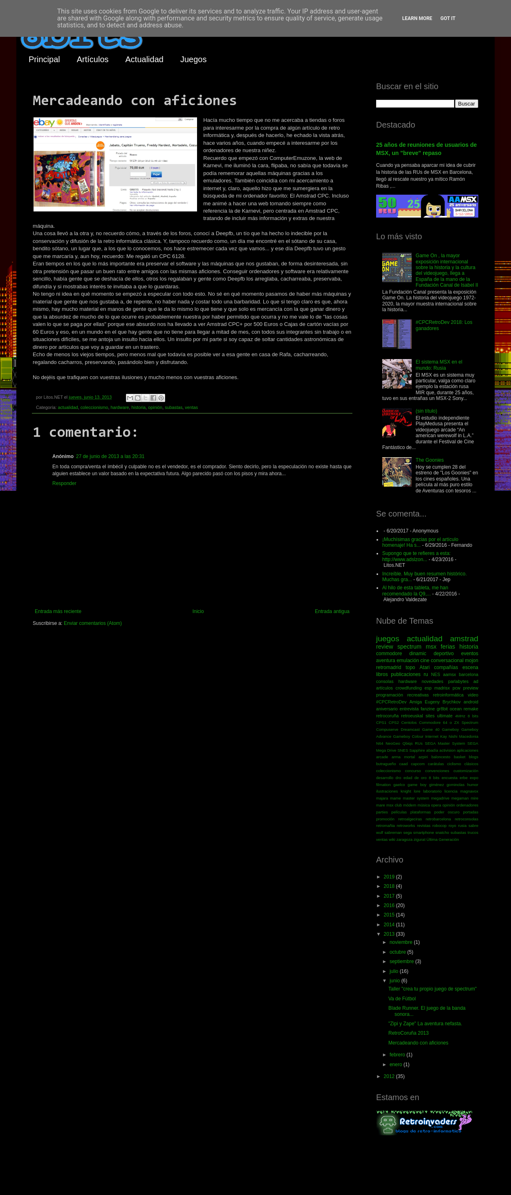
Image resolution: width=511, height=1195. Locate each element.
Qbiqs (407, 743)
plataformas (420, 812)
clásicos (471, 763)
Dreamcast (410, 729)
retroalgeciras (410, 819)
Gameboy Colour (408, 736)
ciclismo (454, 763)
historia (138, 407)
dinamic (417, 653)
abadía (432, 750)
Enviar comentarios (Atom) (93, 623)
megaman (460, 798)
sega (407, 832)
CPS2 (394, 722)
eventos (469, 653)
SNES (402, 750)
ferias (448, 646)
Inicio (198, 611)
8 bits (473, 716)
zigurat (420, 839)
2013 (390, 934)
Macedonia (468, 736)
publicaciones (406, 674)
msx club (394, 805)
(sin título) (426, 411)
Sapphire (417, 750)
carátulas (436, 763)
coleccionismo (94, 407)
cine (424, 660)
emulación (408, 660)
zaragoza (404, 839)
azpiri (423, 757)
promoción (385, 819)
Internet (432, 736)
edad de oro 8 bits (421, 777)
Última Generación (442, 839)
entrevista (409, 708)
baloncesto (440, 757)
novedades (432, 681)
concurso (413, 770)
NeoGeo (392, 743)
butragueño (386, 763)
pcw (456, 687)
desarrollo (384, 777)
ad (475, 681)
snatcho (442, 832)
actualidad (68, 407)
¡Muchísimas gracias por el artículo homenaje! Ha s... (420, 542)
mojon (471, 660)
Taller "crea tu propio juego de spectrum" (432, 989)
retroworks (406, 825)
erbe (464, 777)
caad (403, 763)
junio (395, 981)
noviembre (402, 942)
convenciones (437, 770)
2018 (390, 886)
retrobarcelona (438, 819)
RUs (419, 743)
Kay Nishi (448, 736)
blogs (473, 757)
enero (396, 1064)
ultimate (445, 715)
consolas (385, 681)
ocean (456, 708)
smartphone (423, 832)
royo (452, 825)
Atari (424, 667)
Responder (64, 483)
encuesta (449, 777)
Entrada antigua (332, 611)
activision (447, 750)
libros (382, 674)
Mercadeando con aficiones (418, 1043)
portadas (470, 812)
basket (459, 757)
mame (395, 798)
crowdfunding (408, 687)
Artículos (93, 59)
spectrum (409, 646)
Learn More (417, 18)
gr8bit (442, 708)
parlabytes (458, 681)
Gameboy (450, 729)
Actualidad (145, 59)
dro (398, 777)
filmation (383, 784)
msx (431, 646)
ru (426, 674)
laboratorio (432, 791)
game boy (417, 784)
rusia (462, 825)
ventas (191, 407)
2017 (390, 896)
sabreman (393, 832)
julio (395, 971)
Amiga (415, 701)
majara (382, 798)
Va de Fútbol (402, 999)
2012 (390, 1076)
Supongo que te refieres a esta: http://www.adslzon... (416, 556)
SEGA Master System (445, 743)
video (473, 694)
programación (389, 694)
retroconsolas (466, 819)
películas (399, 812)
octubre (398, 952)
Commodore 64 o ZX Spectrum (448, 722)
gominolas (455, 784)
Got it (447, 18)
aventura (385, 660)
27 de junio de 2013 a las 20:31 (110, 456)
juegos (387, 638)
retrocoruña (387, 715)
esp (427, 687)
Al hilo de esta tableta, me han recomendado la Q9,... (415, 590)
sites (430, 715)
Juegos (193, 59)
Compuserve (387, 729)
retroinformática (448, 694)
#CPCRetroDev (391, 701)
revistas (423, 825)
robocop (440, 825)
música (423, 805)
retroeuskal (412, 715)
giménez (436, 784)
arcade (382, 757)
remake (471, 708)
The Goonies (430, 460)
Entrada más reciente (58, 611)
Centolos (409, 722)
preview (470, 687)
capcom (418, 763)
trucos (473, 832)
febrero (398, 1055)
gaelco (399, 784)
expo (474, 777)
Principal (44, 59)
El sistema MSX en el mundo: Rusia (439, 365)
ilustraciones (387, 791)
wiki (392, 839)
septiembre (402, 961)
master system (416, 798)
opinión (155, 407)
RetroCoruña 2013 (408, 1033)
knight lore (410, 791)
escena (470, 667)
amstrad (464, 638)
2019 (390, 877)
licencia (450, 791)
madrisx (442, 687)
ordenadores (467, 805)
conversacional (447, 660)
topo (410, 667)
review (384, 646)
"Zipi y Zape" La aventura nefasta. (425, 1024)
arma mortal (403, 757)
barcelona (468, 674)
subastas (173, 407)
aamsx (449, 674)
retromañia (385, 825)
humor (472, 784)
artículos (384, 687)
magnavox (469, 791)
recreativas (418, 694)
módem (409, 805)
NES (435, 674)
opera (436, 805)
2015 (390, 915)
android (471, 701)
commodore (389, 653)
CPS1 (381, 722)
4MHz (460, 716)
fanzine (428, 708)
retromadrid (388, 667)
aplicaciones (467, 750)
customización (465, 770)
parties (382, 812)
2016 (390, 905)
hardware (119, 407)
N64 (379, 743)
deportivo (444, 653)
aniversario (387, 708)
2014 (390, 925)
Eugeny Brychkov (443, 701)
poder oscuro (446, 812)
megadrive (440, 798)
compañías (446, 667)
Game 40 (430, 729)
